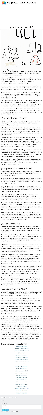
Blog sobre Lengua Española (21, 2)
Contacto (3, 400)
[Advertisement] (21, 15)
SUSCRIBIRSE (5, 410)
